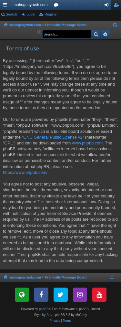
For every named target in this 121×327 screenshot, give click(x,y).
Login (30, 14)
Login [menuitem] (108, 6)
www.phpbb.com (87, 143)
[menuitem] (115, 25)
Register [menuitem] (117, 6)
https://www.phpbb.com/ (25, 172)
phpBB (44, 309)
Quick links (6, 6)
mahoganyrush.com (30, 5)
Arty (49, 315)
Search (11, 14)
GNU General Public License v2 (53, 137)
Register (51, 14)
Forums (57, 6)
